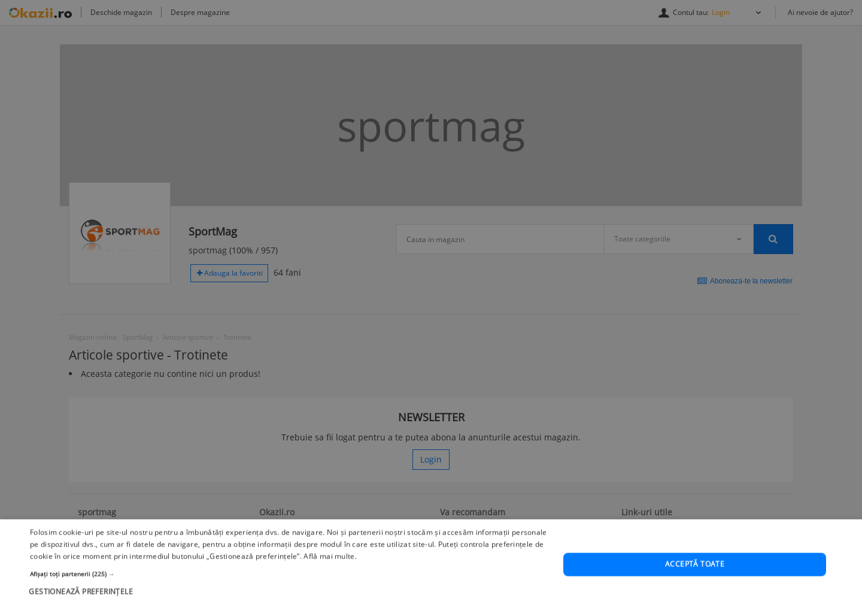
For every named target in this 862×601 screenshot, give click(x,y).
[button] (289, 591)
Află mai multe (328, 573)
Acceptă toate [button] (694, 581)
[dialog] (431, 300)
